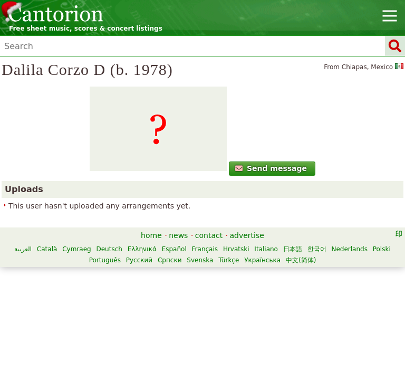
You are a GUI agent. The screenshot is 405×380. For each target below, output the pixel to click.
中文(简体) (301, 260)
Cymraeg (76, 249)
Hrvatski (236, 249)
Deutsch (109, 249)
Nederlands (349, 249)
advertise (247, 235)
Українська (262, 260)
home (151, 235)
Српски (170, 260)
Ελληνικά (142, 249)
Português (105, 260)
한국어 (316, 249)
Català (47, 249)
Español (174, 249)
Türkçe (228, 260)
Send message (271, 168)
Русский (139, 260)
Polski (382, 249)
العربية (23, 249)
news (178, 235)
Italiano (266, 249)
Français (205, 249)
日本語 (292, 249)
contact (209, 235)
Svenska (200, 260)
